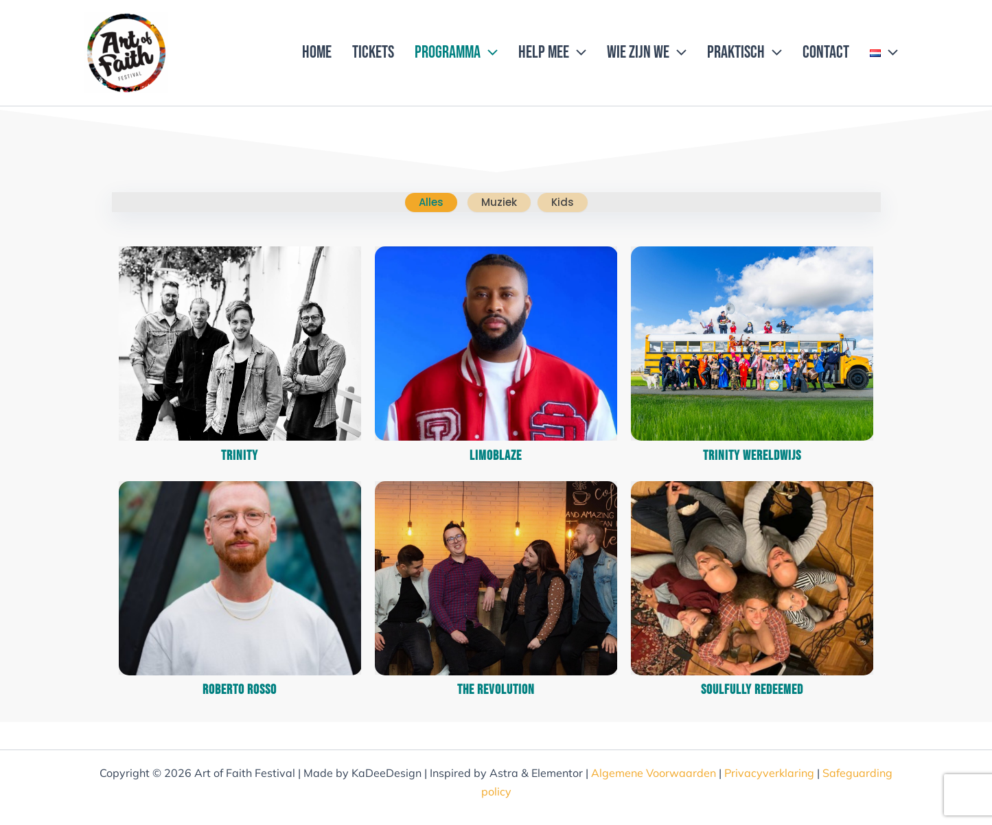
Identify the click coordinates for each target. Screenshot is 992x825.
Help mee (552, 53)
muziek (499, 202)
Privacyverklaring (769, 773)
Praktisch (744, 53)
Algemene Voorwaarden (653, 773)
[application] (489, 53)
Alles (431, 202)
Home (317, 52)
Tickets (373, 52)
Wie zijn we (647, 53)
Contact (826, 52)
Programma (456, 53)
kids (562, 202)
